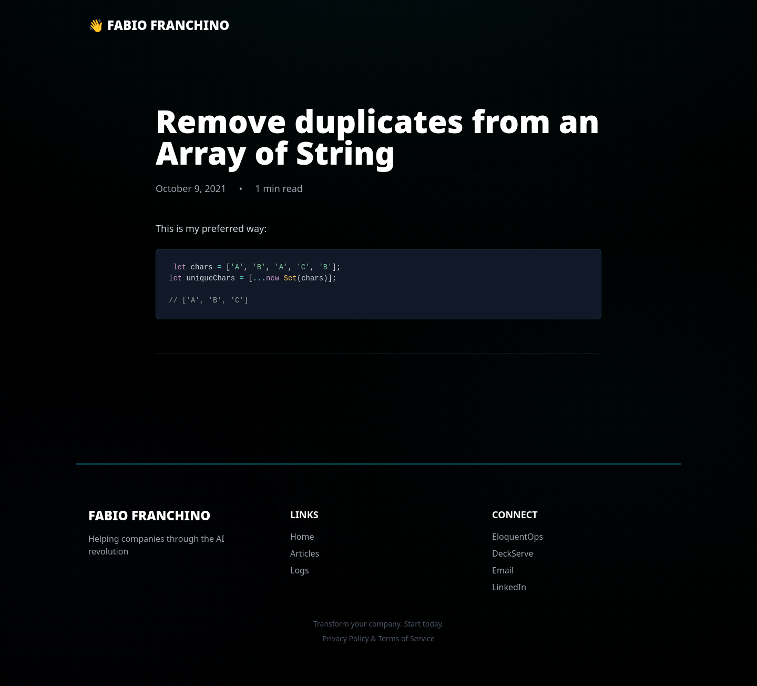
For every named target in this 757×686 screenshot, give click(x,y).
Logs (299, 570)
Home (302, 536)
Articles (304, 553)
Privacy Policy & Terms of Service (378, 638)
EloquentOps (517, 536)
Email (503, 570)
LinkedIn (509, 587)
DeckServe (513, 553)
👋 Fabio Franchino (158, 25)
